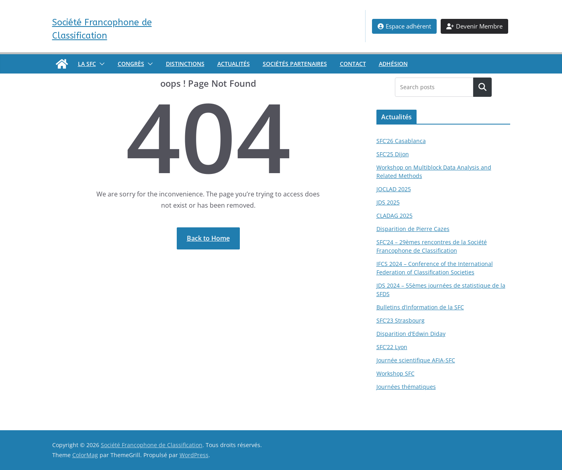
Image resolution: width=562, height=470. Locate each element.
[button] (100, 63)
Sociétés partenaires (295, 63)
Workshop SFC (395, 373)
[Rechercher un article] (482, 87)
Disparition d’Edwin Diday (411, 333)
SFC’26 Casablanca (401, 141)
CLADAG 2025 (394, 215)
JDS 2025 (388, 202)
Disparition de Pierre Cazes (413, 229)
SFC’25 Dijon (392, 154)
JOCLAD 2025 (393, 189)
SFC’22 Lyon (391, 347)
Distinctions (185, 63)
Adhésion (393, 63)
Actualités (233, 63)
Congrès (131, 63)
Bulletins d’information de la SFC (420, 307)
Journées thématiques (406, 386)
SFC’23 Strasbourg (400, 320)
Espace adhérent (404, 26)
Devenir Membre (474, 26)
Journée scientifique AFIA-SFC (415, 360)
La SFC (87, 63)
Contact (353, 63)
